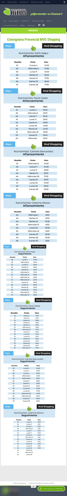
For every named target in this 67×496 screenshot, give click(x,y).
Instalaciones (31, 25)
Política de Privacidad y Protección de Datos (41, 483)
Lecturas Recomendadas (10, 25)
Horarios (22, 25)
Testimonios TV (23, 2)
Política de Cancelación (19, 483)
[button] (51, 488)
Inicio (3, 2)
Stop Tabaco (18, 476)
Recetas (47, 2)
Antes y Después (12, 2)
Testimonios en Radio (37, 2)
